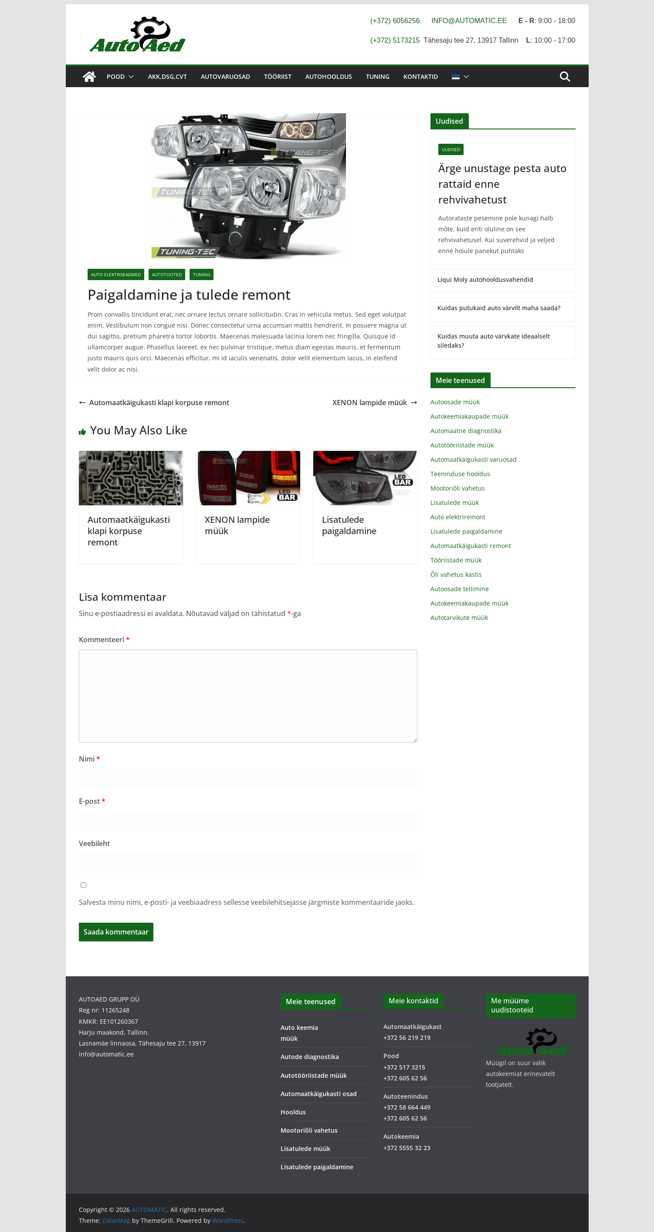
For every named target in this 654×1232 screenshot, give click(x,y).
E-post (92, 801)
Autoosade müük (455, 402)
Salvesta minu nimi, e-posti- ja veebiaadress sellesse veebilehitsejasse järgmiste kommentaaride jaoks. (246, 902)
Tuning (378, 76)
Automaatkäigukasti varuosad (473, 459)
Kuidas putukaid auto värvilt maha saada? (498, 308)
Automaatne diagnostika (466, 430)
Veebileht (94, 843)
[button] (129, 77)
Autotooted (167, 274)
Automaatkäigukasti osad (319, 1094)
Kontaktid (420, 76)
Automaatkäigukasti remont (470, 546)
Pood (116, 76)
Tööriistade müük (455, 560)
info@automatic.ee (106, 1054)
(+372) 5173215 (395, 40)
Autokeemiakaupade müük (469, 416)
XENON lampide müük (374, 402)
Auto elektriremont (457, 517)
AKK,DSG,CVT (167, 76)
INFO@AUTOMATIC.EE (469, 20)
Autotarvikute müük (459, 617)
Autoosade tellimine (459, 589)
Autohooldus (328, 76)
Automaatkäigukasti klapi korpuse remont (154, 402)
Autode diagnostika (310, 1057)
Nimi (89, 759)
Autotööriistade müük (462, 445)
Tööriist (277, 76)
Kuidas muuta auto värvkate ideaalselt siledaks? (493, 340)
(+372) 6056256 (395, 20)
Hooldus (293, 1112)
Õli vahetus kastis (456, 574)
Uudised (451, 149)
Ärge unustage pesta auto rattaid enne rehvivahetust (502, 183)
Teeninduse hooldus (460, 474)
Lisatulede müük (454, 502)
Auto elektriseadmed (116, 274)
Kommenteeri (104, 639)
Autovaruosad (225, 76)
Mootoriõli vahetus (457, 488)
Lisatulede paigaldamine (349, 525)
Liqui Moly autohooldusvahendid (485, 279)
